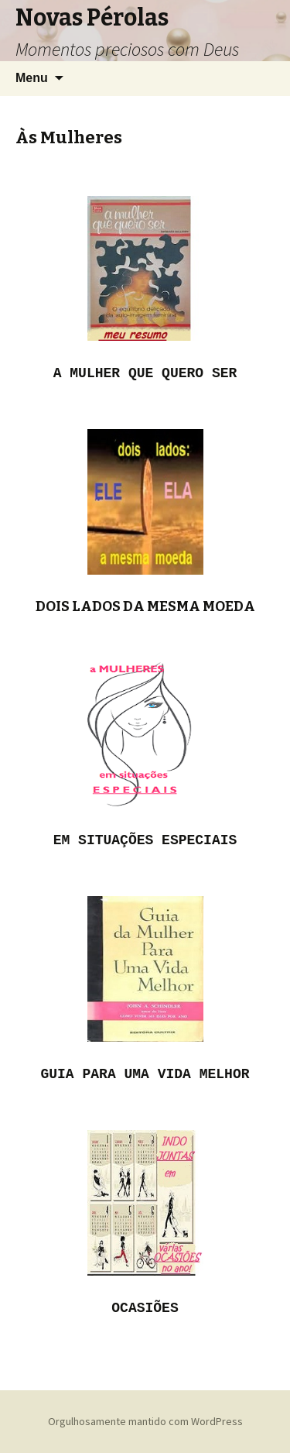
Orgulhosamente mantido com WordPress (145, 1421)
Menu (31, 77)
